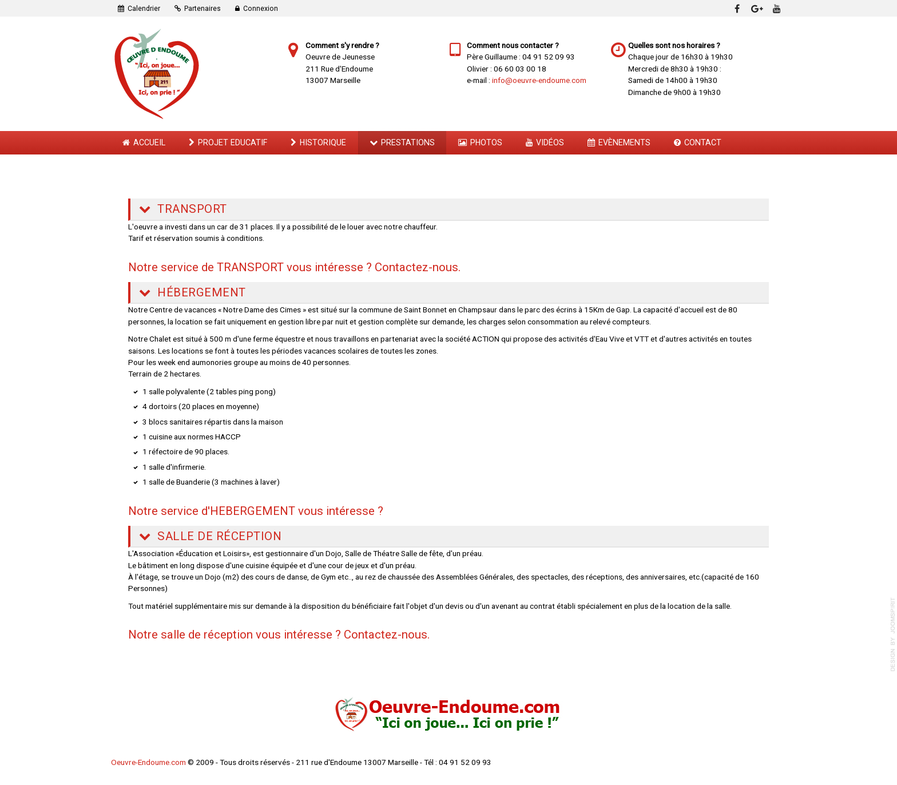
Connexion (260, 9)
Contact (702, 142)
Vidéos (550, 142)
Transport (190, 209)
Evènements (624, 142)
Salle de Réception (218, 536)
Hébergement (200, 292)
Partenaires (202, 9)
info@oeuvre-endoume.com (539, 80)
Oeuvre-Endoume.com (148, 762)
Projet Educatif (232, 142)
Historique (323, 142)
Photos (486, 142)
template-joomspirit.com (893, 634)
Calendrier (144, 9)
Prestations (408, 142)
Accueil (149, 142)
